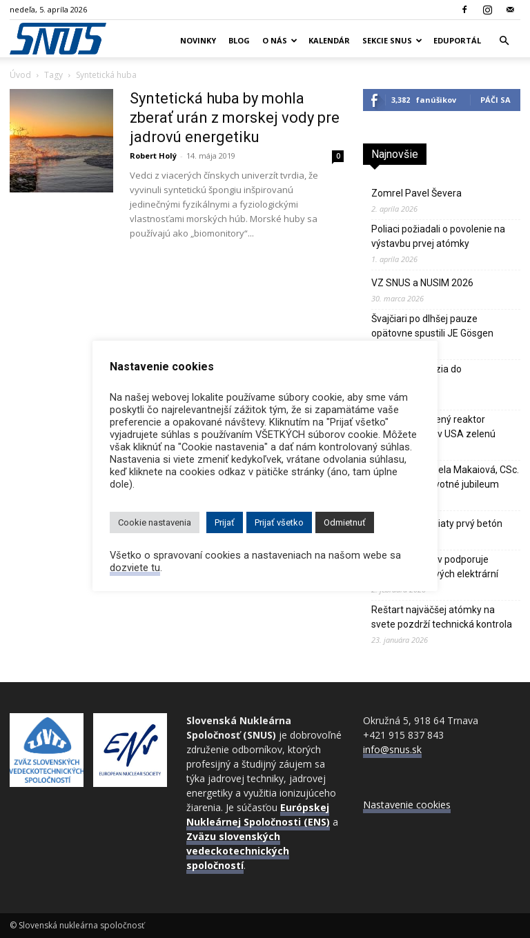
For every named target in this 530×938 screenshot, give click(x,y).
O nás (279, 40)
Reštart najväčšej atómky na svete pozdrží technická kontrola (441, 617)
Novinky (198, 40)
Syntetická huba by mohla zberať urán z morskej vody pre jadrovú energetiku (235, 118)
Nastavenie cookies (407, 804)
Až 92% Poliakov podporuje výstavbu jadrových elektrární (434, 566)
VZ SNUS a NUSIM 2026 (422, 282)
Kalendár (329, 40)
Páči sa (495, 99)
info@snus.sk (392, 749)
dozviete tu (135, 567)
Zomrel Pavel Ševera (416, 193)
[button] (503, 41)
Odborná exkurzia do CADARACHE (416, 376)
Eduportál (457, 40)
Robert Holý (153, 155)
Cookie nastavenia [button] (154, 522)
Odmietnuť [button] (345, 522)
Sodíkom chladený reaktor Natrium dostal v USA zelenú (433, 426)
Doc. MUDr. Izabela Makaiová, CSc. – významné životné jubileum (445, 477)
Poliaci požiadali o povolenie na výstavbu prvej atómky (438, 236)
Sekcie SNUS (392, 40)
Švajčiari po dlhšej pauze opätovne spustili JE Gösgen (432, 326)
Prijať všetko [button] (279, 522)
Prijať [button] (225, 522)
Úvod (20, 75)
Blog (239, 40)
